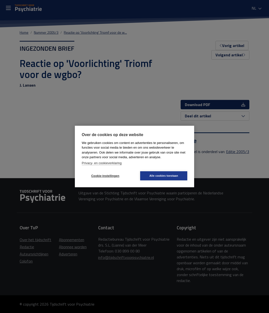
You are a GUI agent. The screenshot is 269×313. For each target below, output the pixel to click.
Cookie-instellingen (105, 176)
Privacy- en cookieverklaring (102, 163)
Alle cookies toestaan (163, 175)
